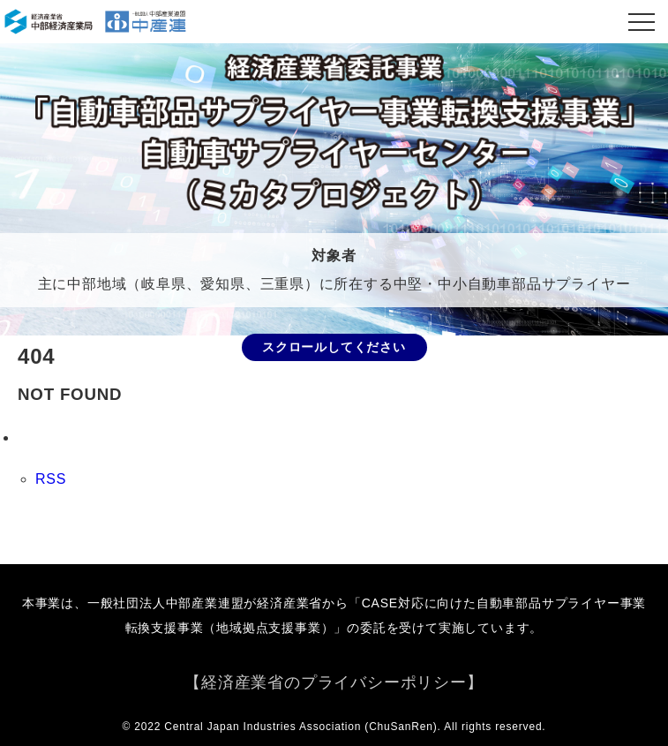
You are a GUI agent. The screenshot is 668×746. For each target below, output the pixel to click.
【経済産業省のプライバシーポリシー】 (333, 682)
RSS (50, 478)
